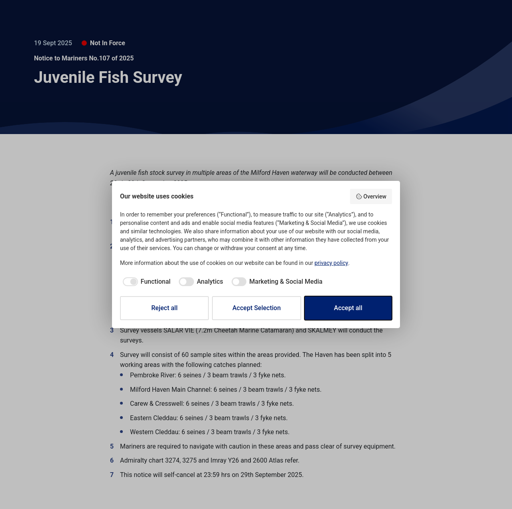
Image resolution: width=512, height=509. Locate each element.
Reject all (164, 308)
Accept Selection (256, 308)
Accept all (348, 308)
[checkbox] (145, 282)
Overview (371, 196)
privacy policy (331, 263)
